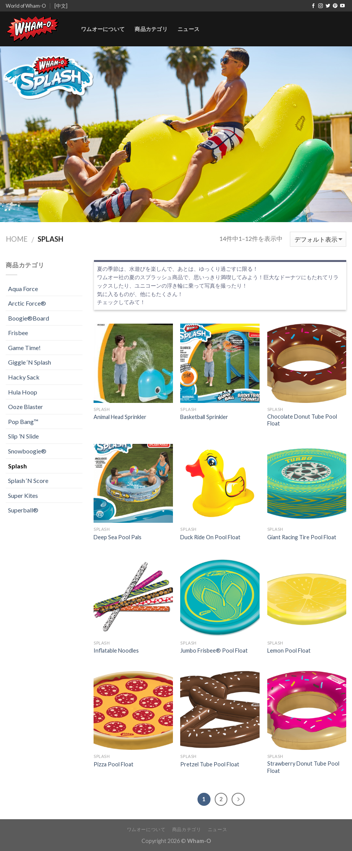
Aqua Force (23, 288)
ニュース (188, 29)
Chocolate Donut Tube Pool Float (302, 420)
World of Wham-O (26, 6)
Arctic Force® (27, 303)
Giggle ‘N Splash (29, 362)
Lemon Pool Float (289, 650)
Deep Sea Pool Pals (117, 537)
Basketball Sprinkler (204, 417)
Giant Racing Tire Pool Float (301, 537)
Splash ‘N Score (28, 480)
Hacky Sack (23, 377)
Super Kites (23, 495)
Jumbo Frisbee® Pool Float (214, 650)
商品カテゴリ (151, 29)
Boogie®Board (28, 318)
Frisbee (18, 332)
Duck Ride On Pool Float (210, 537)
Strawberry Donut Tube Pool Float (303, 767)
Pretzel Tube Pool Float (209, 764)
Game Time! (24, 347)
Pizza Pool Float (113, 764)
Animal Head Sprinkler (120, 417)
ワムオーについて (103, 29)
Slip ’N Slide (23, 436)
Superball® (23, 510)
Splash (17, 466)
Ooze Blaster (25, 406)
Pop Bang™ (23, 421)
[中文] (60, 6)
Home (17, 239)
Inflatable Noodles (116, 650)
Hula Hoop (22, 392)
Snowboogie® (27, 451)
